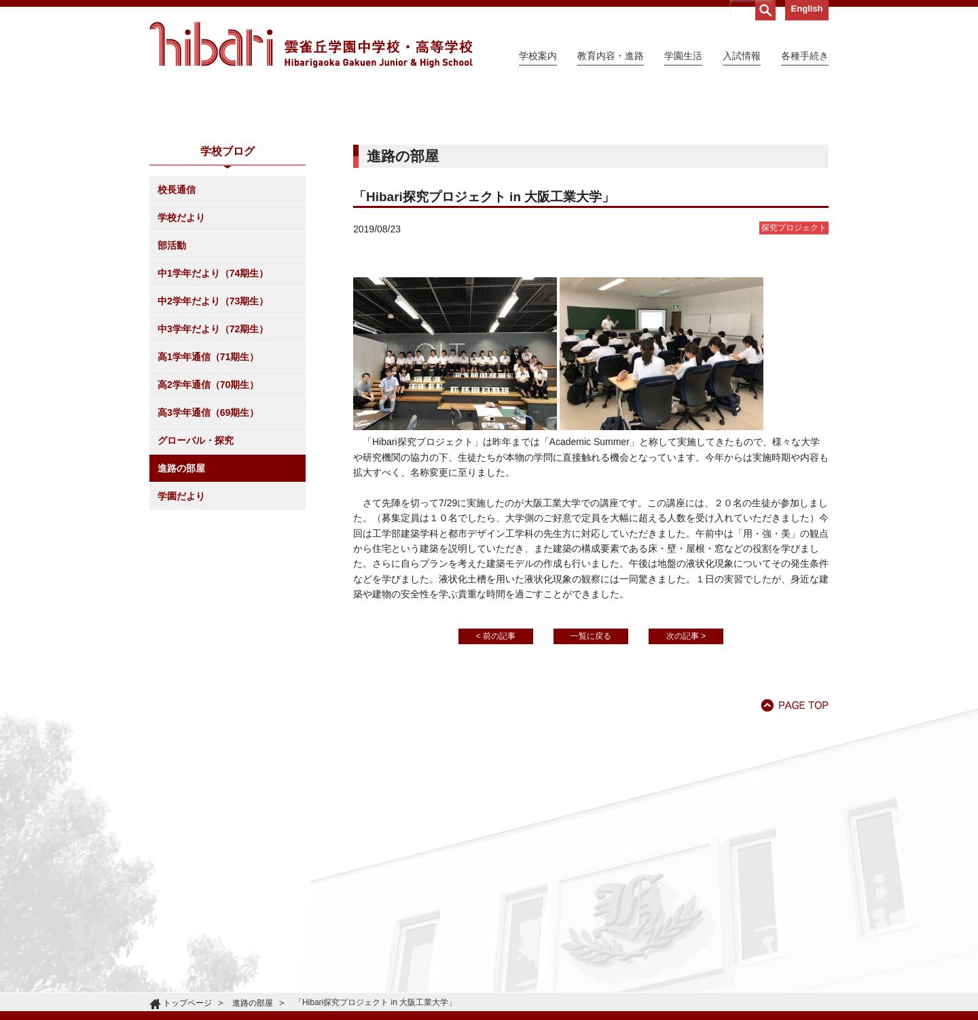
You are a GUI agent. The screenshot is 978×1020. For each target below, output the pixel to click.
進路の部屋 (181, 591)
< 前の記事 (495, 759)
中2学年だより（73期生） (213, 424)
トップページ (187, 1003)
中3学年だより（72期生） (213, 452)
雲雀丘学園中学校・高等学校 (311, 45)
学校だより (181, 341)
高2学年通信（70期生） (208, 508)
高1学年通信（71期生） (208, 480)
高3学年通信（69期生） (208, 536)
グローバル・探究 (196, 564)
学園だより (181, 619)
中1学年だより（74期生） (213, 396)
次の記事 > (686, 759)
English (807, 8)
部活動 (172, 369)
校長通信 (177, 313)
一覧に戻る (590, 759)
